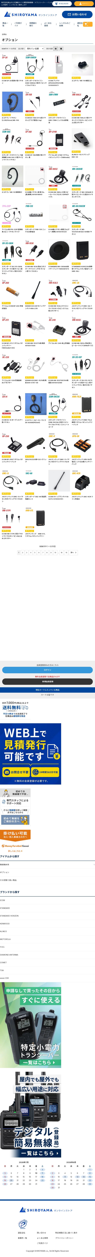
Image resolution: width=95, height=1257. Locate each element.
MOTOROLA (5, 939)
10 (55, 552)
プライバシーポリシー (64, 1238)
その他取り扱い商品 (8, 880)
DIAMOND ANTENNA (9, 955)
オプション (4, 872)
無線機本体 (4, 864)
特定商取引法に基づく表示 (66, 1233)
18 (61, 552)
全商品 (4, 34)
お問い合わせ (79, 14)
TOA (2, 970)
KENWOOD (5, 924)
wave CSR (4, 978)
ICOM (2, 900)
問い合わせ (41, 1233)
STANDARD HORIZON (9, 916)
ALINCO (3, 931)
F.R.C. (2, 947)
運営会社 (21, 1233)
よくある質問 (42, 1238)
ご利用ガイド (42, 1243)
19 (66, 552)
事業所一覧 (22, 1238)
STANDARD (5, 908)
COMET (3, 962)
